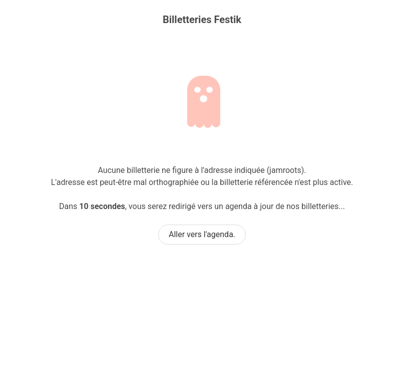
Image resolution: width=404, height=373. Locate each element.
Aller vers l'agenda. (202, 234)
